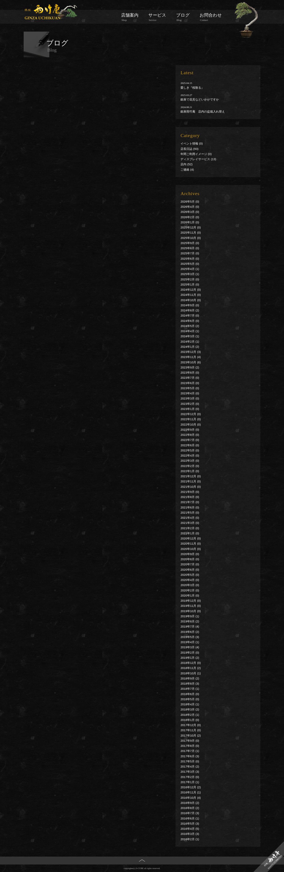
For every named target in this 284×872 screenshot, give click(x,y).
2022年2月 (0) (189, 466)
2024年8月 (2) (189, 310)
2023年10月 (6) (190, 362)
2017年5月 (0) (189, 761)
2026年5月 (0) (189, 201)
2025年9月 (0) (189, 243)
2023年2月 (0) (189, 403)
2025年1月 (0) (189, 284)
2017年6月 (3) (189, 756)
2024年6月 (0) (189, 320)
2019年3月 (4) (189, 647)
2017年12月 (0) (190, 725)
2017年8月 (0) (189, 745)
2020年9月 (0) (189, 554)
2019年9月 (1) (189, 616)
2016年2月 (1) (189, 839)
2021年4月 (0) (189, 517)
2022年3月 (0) (189, 460)
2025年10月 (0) (190, 238)
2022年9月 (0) (189, 429)
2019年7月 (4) (189, 626)
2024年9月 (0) (189, 305)
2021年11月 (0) (190, 481)
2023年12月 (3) (190, 351)
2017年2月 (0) (189, 777)
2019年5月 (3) (189, 637)
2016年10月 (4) (190, 797)
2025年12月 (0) (190, 227)
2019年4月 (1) (189, 642)
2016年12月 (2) (190, 787)
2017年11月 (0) (190, 730)
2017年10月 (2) (190, 735)
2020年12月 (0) (190, 538)
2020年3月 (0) (189, 585)
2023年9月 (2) (189, 367)
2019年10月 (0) (190, 611)
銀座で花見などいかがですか (199, 99)
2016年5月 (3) (189, 823)
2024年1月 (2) (189, 346)
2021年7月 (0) (189, 502)
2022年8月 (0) (189, 434)
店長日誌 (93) (189, 148)
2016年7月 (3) (189, 813)
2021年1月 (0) (189, 533)
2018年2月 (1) (189, 714)
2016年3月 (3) (189, 833)
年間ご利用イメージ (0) (196, 154)
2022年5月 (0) (189, 450)
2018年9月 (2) (189, 678)
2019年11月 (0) (190, 605)
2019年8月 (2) (189, 621)
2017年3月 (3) (189, 771)
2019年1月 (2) (189, 657)
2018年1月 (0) (189, 720)
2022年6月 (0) (189, 445)
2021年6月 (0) (189, 507)
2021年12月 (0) (190, 476)
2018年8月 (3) (189, 683)
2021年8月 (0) (189, 497)
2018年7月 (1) (189, 688)
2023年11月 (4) (190, 357)
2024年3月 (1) (189, 336)
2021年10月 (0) (190, 486)
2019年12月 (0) (190, 600)
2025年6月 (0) (189, 258)
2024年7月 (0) (189, 315)
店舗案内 (129, 17)
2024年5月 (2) (189, 326)
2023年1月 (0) (189, 409)
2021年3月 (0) (189, 522)
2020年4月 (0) (189, 580)
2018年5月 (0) (189, 699)
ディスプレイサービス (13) (198, 159)
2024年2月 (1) (189, 341)
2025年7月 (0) (189, 253)
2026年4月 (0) (189, 206)
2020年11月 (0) (190, 543)
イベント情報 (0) (191, 143)
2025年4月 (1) (189, 269)
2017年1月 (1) (189, 782)
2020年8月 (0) (189, 559)
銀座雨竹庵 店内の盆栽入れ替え (202, 111)
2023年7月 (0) (189, 377)
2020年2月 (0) (189, 590)
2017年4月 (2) (189, 766)
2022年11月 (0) (190, 419)
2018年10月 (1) (190, 673)
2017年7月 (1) (189, 751)
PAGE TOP (142, 867)
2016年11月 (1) (190, 792)
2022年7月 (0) (189, 440)
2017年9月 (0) (189, 740)
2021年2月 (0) (189, 528)
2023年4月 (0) (189, 393)
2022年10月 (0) (190, 424)
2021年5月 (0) (189, 512)
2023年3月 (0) (189, 398)
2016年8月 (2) (189, 808)
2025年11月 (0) (190, 232)
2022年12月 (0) (190, 414)
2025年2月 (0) (189, 279)
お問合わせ (211, 17)
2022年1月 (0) (189, 471)
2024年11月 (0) (190, 294)
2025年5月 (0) (189, 263)
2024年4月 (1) (189, 331)
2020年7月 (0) (189, 564)
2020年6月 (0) (189, 569)
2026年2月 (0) (189, 217)
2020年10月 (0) (190, 549)
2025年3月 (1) (189, 274)
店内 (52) (186, 164)
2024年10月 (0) (190, 300)
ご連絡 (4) (187, 169)
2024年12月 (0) (190, 289)
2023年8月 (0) (189, 372)
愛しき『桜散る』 (192, 87)
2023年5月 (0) (189, 388)
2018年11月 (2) (190, 668)
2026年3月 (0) (189, 211)
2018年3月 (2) (189, 709)
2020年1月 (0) (189, 595)
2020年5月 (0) (189, 574)
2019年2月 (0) (189, 652)
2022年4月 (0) (189, 455)
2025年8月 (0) (189, 248)
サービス (157, 17)
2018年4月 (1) (189, 704)
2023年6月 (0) (189, 383)
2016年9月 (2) (189, 802)
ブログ (183, 17)
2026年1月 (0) (189, 222)
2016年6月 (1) (189, 818)
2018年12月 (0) (190, 662)
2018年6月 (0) (189, 694)
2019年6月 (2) (189, 631)
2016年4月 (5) (189, 828)
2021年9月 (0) (189, 491)
